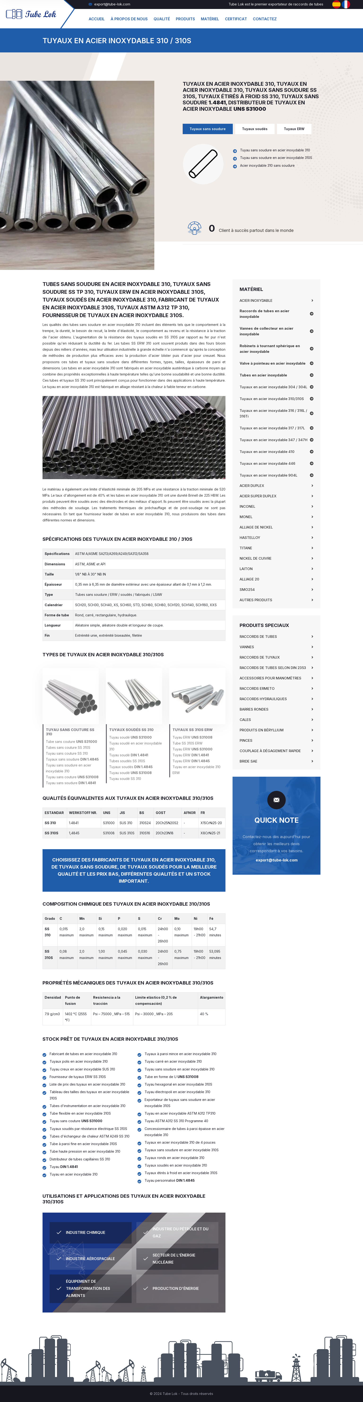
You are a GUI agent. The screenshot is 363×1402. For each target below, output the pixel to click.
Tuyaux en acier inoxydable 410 (267, 451)
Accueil (97, 19)
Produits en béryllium (262, 730)
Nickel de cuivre (256, 558)
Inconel (247, 506)
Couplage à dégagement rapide (270, 751)
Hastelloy (250, 537)
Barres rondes (254, 709)
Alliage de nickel (256, 527)
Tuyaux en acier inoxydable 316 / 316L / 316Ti (273, 413)
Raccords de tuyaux (260, 657)
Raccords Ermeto (257, 688)
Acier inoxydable (256, 300)
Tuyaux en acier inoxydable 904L (268, 475)
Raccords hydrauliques (263, 699)
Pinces (246, 740)
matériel (210, 19)
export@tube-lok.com (109, 4)
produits (185, 19)
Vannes (247, 647)
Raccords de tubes (258, 636)
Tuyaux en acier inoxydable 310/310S (272, 398)
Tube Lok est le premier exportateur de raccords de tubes (276, 4)
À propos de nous (129, 19)
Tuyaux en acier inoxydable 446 (267, 463)
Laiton (246, 569)
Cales (245, 719)
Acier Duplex (252, 485)
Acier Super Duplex (258, 496)
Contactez (265, 19)
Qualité (162, 19)
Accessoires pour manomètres (270, 678)
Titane (246, 548)
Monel (246, 517)
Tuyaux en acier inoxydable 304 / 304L (273, 387)
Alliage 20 (249, 579)
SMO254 (247, 589)
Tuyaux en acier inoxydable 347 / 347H (273, 440)
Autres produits (256, 600)
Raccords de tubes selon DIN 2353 (273, 667)
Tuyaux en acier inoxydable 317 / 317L (272, 428)
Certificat (236, 19)
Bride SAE (248, 761)
